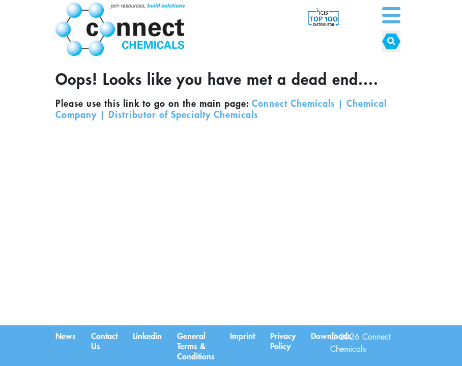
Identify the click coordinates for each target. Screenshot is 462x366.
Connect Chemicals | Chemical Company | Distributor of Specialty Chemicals (221, 109)
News (65, 335)
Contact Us (104, 340)
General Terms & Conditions (196, 345)
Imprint (242, 335)
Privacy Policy (283, 340)
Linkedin (147, 335)
